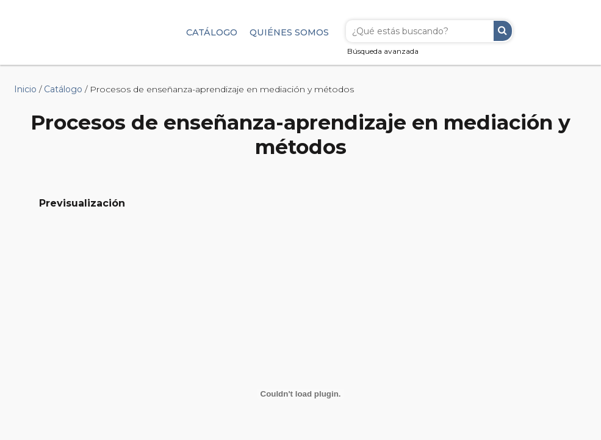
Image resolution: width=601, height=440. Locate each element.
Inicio (25, 89)
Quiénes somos (289, 32)
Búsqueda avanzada (383, 51)
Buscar (503, 31)
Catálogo (211, 32)
